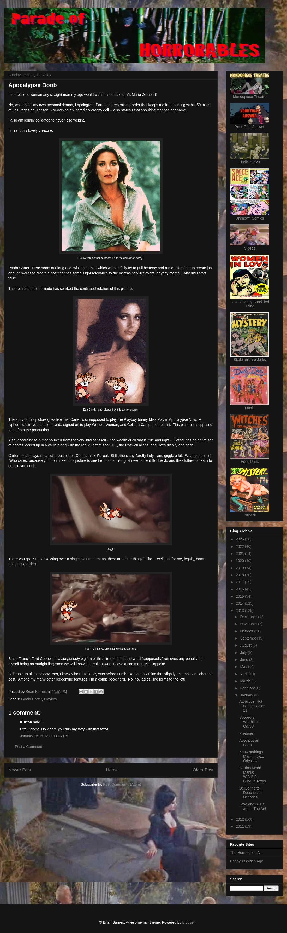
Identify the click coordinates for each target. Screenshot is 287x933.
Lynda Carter (31, 699)
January (247, 695)
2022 (240, 546)
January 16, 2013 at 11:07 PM (44, 736)
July (244, 652)
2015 (240, 596)
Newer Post (19, 770)
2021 (240, 553)
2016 (240, 589)
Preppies (246, 733)
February (248, 688)
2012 (240, 819)
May (244, 667)
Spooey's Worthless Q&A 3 (249, 721)
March (245, 681)
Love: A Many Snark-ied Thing (249, 304)
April (244, 674)
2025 (240, 539)
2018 (240, 575)
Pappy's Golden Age (246, 861)
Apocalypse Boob (248, 742)
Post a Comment (28, 747)
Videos (249, 248)
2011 (240, 826)
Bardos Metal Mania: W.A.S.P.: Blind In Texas (252, 774)
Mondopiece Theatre (249, 97)
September (249, 638)
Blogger (188, 922)
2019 (240, 568)
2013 (240, 610)
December (249, 617)
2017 (240, 582)
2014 (240, 603)
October (247, 631)
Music (250, 408)
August (246, 645)
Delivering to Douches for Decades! (251, 792)
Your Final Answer (249, 127)
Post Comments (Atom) (122, 784)
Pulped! (249, 515)
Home (112, 770)
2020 (240, 560)
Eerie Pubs (250, 461)
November (249, 624)
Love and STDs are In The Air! (252, 806)
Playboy (50, 699)
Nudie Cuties (249, 162)
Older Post (203, 770)
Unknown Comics (250, 218)
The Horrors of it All (245, 852)
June (244, 660)
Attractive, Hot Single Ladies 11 (252, 705)
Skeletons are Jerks (250, 360)
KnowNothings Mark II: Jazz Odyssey (251, 756)
